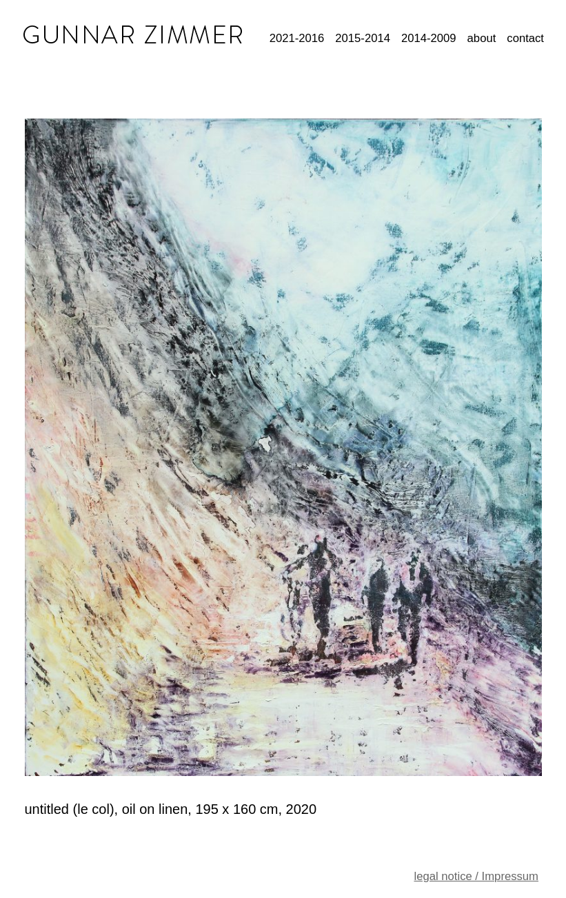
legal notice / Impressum (476, 876)
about (481, 38)
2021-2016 (297, 38)
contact (525, 38)
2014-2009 (428, 38)
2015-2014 (362, 38)
